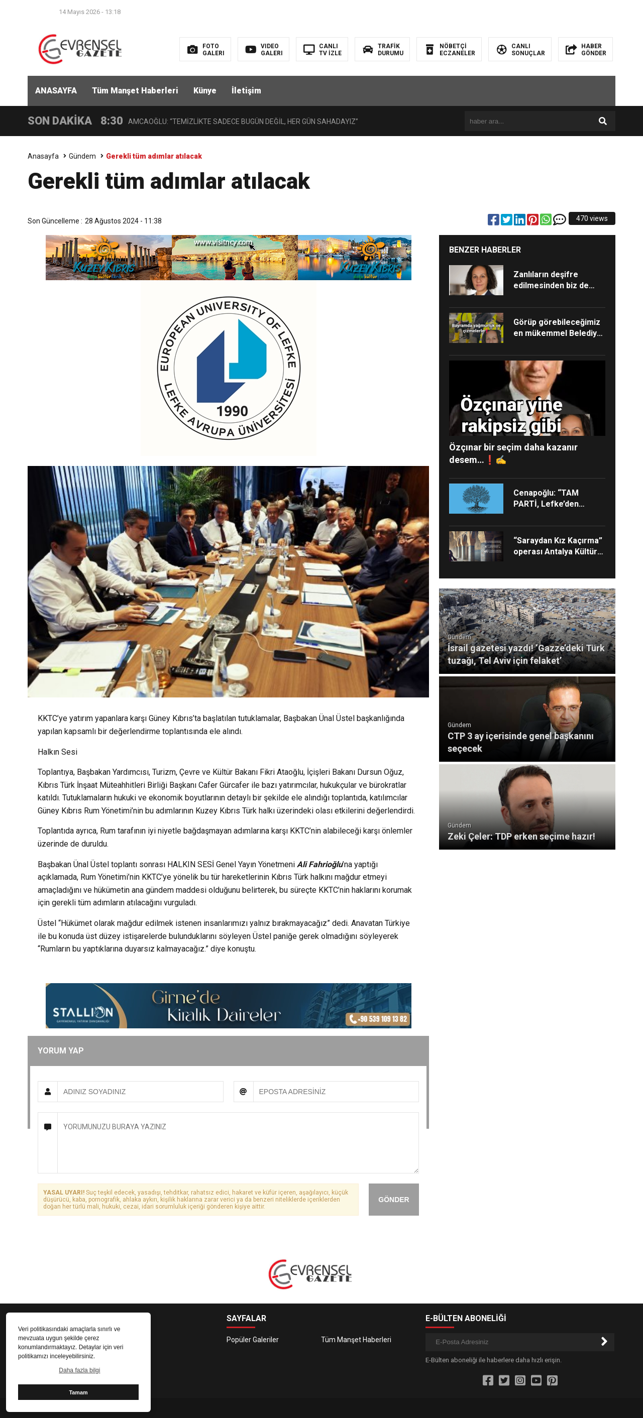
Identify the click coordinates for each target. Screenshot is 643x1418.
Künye (205, 90)
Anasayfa (43, 156)
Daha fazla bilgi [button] (79, 1370)
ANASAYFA (56, 90)
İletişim (246, 90)
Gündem (82, 156)
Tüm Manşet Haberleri (135, 90)
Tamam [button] (78, 1392)
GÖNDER (393, 1200)
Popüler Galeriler (253, 1340)
